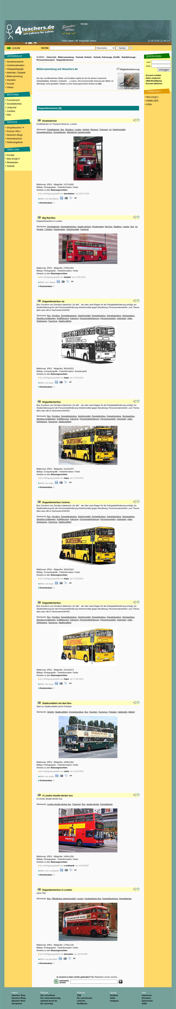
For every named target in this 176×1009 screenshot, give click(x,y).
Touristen (93, 712)
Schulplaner (17, 1004)
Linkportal (11, 107)
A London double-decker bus (57, 795)
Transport (103, 129)
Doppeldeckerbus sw (53, 301)
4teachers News (19, 1001)
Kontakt (10, 155)
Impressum (147, 995)
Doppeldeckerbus (64, 60)
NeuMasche (82, 1004)
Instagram (114, 1001)
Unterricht (51, 57)
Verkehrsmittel (119, 129)
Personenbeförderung (89, 318)
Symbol (40, 229)
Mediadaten (12, 162)
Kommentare (46, 203)
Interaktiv (11, 80)
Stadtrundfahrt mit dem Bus (56, 703)
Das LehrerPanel (47, 995)
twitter (112, 998)
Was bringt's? (13, 159)
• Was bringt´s (151, 97)
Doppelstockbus (114, 315)
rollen (129, 318)
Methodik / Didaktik (16, 72)
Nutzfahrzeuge (129, 57)
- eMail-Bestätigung (153, 81)
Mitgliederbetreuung (129, 69)
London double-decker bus (59, 804)
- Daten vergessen (153, 78)
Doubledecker (49, 121)
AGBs (144, 1004)
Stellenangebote (15, 142)
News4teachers (14, 138)
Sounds (10, 83)
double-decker (93, 804)
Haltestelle (122, 712)
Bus (62, 129)
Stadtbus (117, 226)
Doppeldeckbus (99, 315)
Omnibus (56, 315)
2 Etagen (48, 229)
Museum (94, 129)
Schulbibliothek (14, 104)
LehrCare (81, 1001)
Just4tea (11, 111)
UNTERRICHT (14, 56)
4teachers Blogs (15, 135)
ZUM (79, 995)
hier (100, 84)
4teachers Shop (18, 995)
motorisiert (121, 318)
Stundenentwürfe (15, 61)
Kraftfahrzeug (63, 318)
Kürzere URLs (14, 131)
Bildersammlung (15, 76)
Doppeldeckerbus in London (57, 890)
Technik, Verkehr (84, 57)
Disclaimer (146, 998)
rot (110, 129)
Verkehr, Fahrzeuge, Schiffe (107, 57)
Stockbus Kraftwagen (46, 318)
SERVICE (12, 122)
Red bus (108, 226)
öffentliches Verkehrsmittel (78, 132)
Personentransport (46, 60)
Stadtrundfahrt (65, 321)
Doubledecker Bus (93, 898)
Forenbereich (13, 100)
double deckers (84, 226)
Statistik (11, 166)
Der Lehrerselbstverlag (50, 998)
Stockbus (69, 129)
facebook (114, 995)
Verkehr (85, 129)
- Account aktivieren (153, 84)
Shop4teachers (15, 127)
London (78, 129)
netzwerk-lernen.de (48, 1001)
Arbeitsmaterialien (15, 65)
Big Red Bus (48, 218)
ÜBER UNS (13, 149)
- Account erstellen (153, 75)
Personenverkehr (108, 318)
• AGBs (148, 104)
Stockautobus (128, 315)
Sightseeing (42, 321)
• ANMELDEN (151, 100)
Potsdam (113, 712)
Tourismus (52, 321)
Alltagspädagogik (15, 69)
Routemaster (98, 226)
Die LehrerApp (46, 1004)
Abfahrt (131, 712)
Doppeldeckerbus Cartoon (56, 502)
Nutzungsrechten (59, 190)
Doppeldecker (59, 132)
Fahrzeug (74, 318)
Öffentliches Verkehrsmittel (64, 898)
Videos (10, 87)
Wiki (9, 115)
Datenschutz (147, 1001)
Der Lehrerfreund (84, 998)
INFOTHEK (13, 94)
